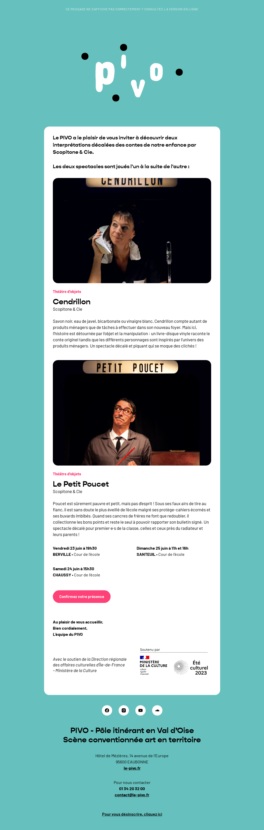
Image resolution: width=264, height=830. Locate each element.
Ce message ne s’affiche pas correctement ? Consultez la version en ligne (132, 9)
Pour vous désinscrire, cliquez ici (132, 813)
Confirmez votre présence (81, 596)
